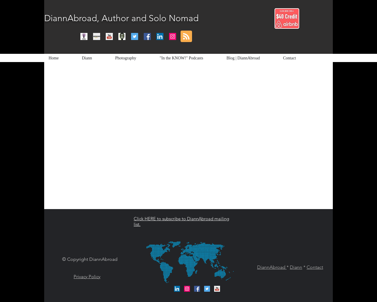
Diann (296, 267)
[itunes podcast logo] (83, 36)
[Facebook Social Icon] (147, 36)
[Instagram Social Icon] (172, 36)
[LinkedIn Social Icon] (159, 36)
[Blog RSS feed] (186, 37)
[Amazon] (96, 36)
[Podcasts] (121, 36)
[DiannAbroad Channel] (109, 36)
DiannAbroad (272, 267)
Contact (315, 267)
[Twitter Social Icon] (134, 36)
